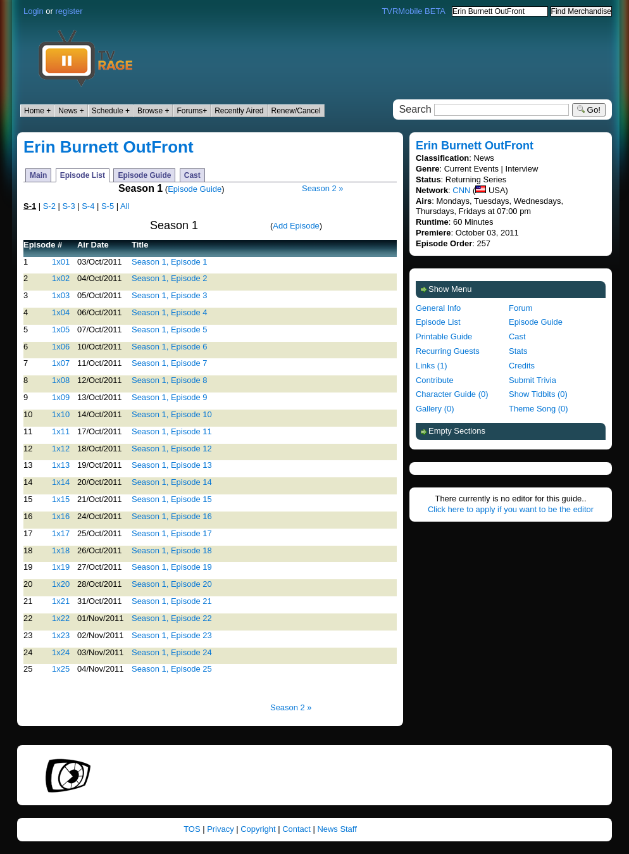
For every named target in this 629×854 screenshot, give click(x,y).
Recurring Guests (448, 351)
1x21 (61, 601)
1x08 (61, 380)
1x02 (61, 278)
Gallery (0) (435, 408)
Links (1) (431, 365)
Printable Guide (444, 336)
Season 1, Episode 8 (170, 380)
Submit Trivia (532, 380)
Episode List (82, 175)
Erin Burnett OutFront (108, 146)
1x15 (61, 499)
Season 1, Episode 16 (172, 516)
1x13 (61, 465)
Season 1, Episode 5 (170, 329)
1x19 (61, 567)
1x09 (61, 397)
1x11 (61, 431)
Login (33, 11)
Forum (520, 308)
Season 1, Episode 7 (170, 363)
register (68, 11)
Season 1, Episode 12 (172, 448)
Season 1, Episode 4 (170, 312)
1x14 (61, 482)
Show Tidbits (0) (538, 394)
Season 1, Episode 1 (170, 262)
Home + (37, 110)
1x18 (61, 550)
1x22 (61, 618)
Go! (589, 110)
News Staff (336, 829)
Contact (296, 829)
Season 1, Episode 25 (172, 669)
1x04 (61, 312)
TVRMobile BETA (413, 11)
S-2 (49, 206)
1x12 (61, 448)
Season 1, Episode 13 (172, 465)
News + (71, 110)
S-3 (68, 206)
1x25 (61, 669)
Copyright (257, 829)
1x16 (61, 516)
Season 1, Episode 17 (172, 533)
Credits (522, 365)
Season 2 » (323, 188)
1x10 (61, 414)
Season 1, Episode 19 (172, 567)
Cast (192, 175)
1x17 (61, 533)
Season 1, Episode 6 (170, 346)
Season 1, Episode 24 (172, 652)
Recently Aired (239, 110)
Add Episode (296, 225)
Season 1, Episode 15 (172, 499)
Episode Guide (144, 175)
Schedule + (111, 110)
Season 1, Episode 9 (170, 397)
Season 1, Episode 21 (172, 601)
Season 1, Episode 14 (172, 482)
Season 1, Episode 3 (170, 295)
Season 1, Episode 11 (172, 431)
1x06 (61, 346)
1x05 (61, 329)
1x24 (61, 652)
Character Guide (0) (452, 394)
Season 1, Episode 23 (172, 635)
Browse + (153, 110)
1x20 (61, 584)
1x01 (61, 262)
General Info (438, 308)
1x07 (61, 363)
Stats (518, 351)
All (124, 206)
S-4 (88, 206)
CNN (461, 190)
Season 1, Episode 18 (172, 550)
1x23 (61, 635)
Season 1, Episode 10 (172, 414)
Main (38, 175)
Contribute (435, 380)
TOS (192, 829)
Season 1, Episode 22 (172, 618)
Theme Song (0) (538, 408)
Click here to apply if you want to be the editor (511, 509)
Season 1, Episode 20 (172, 584)
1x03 (61, 295)
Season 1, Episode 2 (170, 278)
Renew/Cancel (296, 110)
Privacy (220, 829)
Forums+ (192, 110)
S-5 (107, 206)
